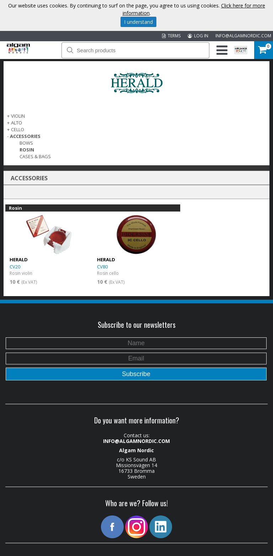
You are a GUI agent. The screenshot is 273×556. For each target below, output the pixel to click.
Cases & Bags (35, 156)
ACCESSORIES (25, 136)
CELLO (17, 129)
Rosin (27, 149)
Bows (26, 143)
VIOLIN (18, 116)
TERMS (171, 36)
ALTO (16, 122)
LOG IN (198, 36)
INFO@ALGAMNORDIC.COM (243, 36)
